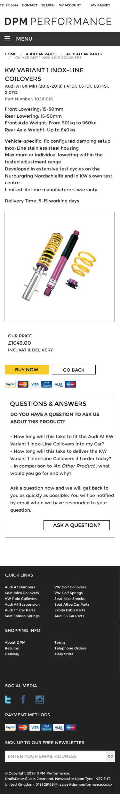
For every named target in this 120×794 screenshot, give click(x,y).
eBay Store (64, 654)
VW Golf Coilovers (70, 587)
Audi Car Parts (41, 54)
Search (48, 5)
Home (10, 54)
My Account (70, 5)
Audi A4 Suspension (22, 604)
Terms (60, 642)
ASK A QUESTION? (76, 525)
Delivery (12, 654)
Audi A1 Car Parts (84, 54)
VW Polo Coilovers (21, 598)
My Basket (101, 5)
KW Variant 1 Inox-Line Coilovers (48, 57)
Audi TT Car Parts (20, 610)
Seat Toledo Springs (22, 616)
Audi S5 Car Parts (69, 616)
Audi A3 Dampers (20, 587)
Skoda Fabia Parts (69, 610)
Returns (12, 648)
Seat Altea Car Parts (72, 604)
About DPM (15, 642)
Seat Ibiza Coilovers (22, 593)
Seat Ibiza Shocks (69, 598)
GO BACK (73, 370)
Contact (29, 5)
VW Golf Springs (68, 593)
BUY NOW (26, 370)
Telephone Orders (70, 648)
